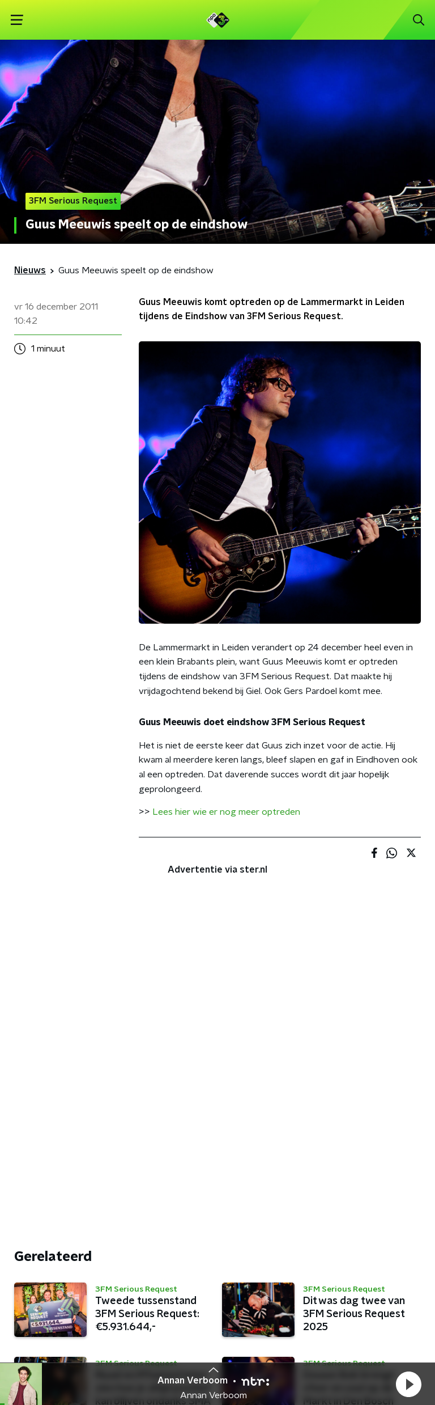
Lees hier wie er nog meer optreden (226, 811)
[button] (408, 1384)
